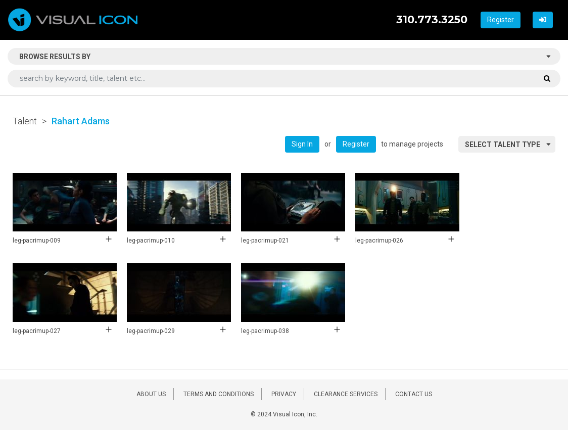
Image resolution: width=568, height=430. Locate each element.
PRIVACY (283, 394)
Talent (25, 121)
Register (500, 20)
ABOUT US (151, 394)
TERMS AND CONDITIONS (218, 394)
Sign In (302, 144)
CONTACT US (413, 394)
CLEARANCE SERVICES (345, 394)
